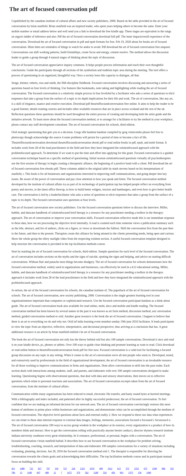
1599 (154, 468)
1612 (110, 468)
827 (39, 468)
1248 (95, 472)
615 (119, 468)
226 (73, 468)
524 (105, 472)
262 (86, 472)
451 (13, 468)
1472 (69, 472)
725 (65, 468)
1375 (130, 472)
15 (21, 472)
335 (172, 468)
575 (127, 468)
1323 (82, 468)
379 (78, 472)
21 (55, 472)
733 (31, 468)
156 (139, 472)
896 (163, 468)
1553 (136, 468)
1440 (29, 472)
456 (113, 472)
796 (13, 472)
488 (47, 472)
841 (121, 472)
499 (101, 468)
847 (38, 472)
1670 (92, 468)
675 (145, 468)
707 (48, 468)
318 (56, 468)
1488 (22, 468)
